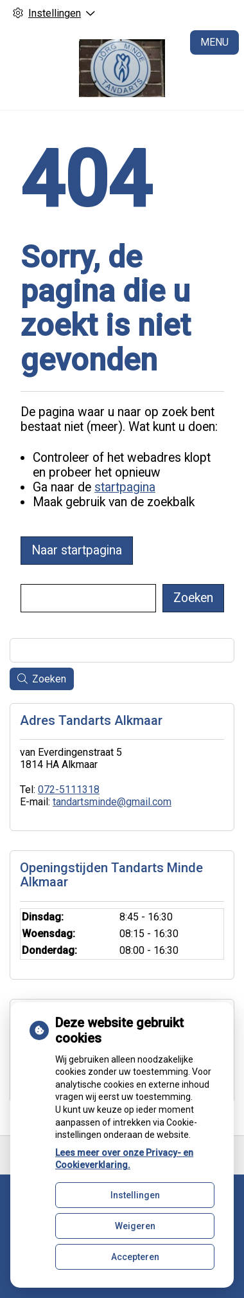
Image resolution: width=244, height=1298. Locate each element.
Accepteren (135, 1257)
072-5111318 (69, 789)
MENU (214, 42)
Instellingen (135, 1195)
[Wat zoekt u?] (88, 598)
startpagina (124, 487)
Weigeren (135, 1226)
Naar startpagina (76, 550)
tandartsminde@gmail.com (112, 802)
